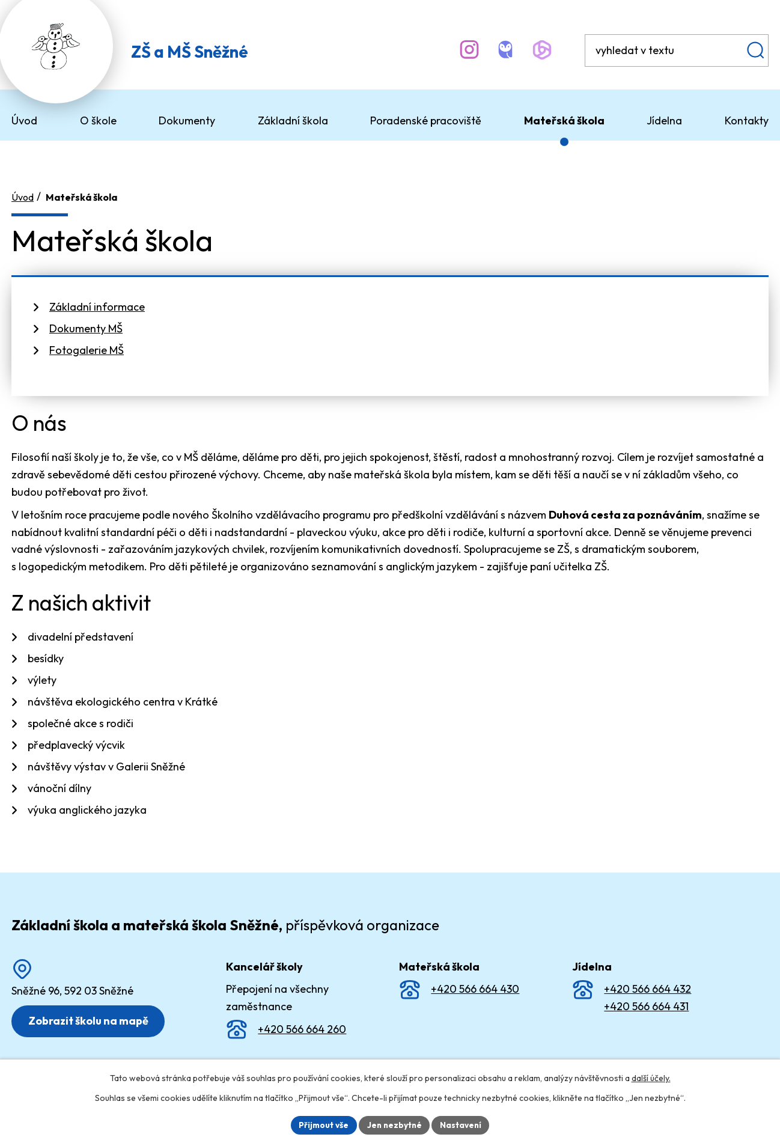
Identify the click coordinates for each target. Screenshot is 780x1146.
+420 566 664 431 (646, 1001)
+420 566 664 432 (647, 983)
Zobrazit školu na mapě (90, 1015)
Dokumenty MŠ (86, 323)
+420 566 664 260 (302, 1024)
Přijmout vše (321, 1124)
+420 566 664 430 (475, 983)
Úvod (22, 192)
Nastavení (462, 1124)
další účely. (651, 1077)
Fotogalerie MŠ (86, 345)
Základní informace (97, 301)
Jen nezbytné (394, 1124)
